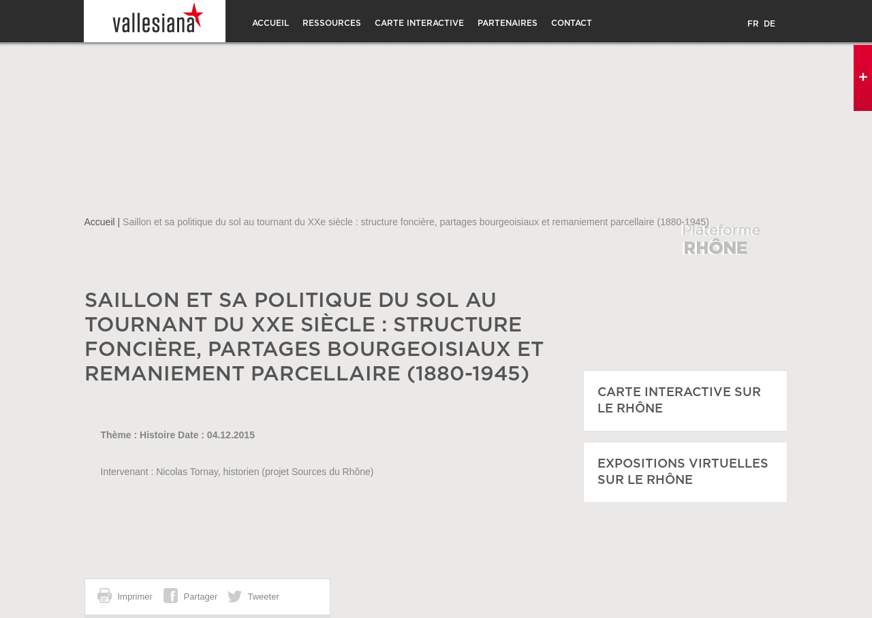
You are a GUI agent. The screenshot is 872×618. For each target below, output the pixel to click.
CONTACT (571, 23)
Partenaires (508, 23)
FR (753, 24)
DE (769, 24)
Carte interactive (419, 23)
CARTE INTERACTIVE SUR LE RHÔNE (679, 401)
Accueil (270, 23)
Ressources (331, 23)
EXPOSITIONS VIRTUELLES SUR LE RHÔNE (682, 472)
